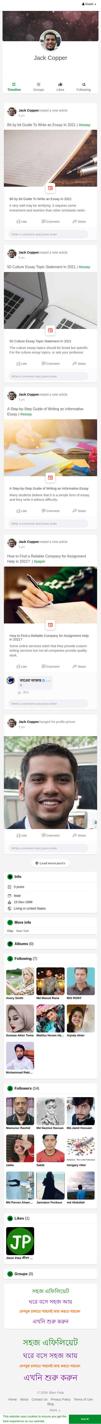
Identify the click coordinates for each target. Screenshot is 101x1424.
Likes (19, 1218)
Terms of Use (83, 1399)
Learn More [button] (54, 1421)
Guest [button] (89, 4)
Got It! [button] (85, 1418)
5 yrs (22, 115)
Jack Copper (50, 57)
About (24, 1399)
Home (12, 1399)
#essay (84, 125)
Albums (21, 944)
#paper (39, 561)
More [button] (55, 1410)
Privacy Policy (61, 1399)
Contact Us (39, 1399)
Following (23, 959)
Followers (23, 1088)
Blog (50, 1404)
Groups (21, 1274)
